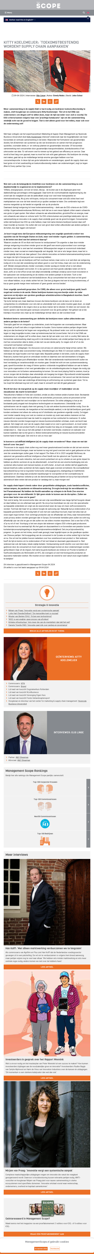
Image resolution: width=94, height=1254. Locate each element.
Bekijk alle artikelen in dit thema (47, 631)
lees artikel (47, 967)
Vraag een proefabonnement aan (47, 1234)
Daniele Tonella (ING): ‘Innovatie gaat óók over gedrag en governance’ (37, 625)
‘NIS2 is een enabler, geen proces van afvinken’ (28, 619)
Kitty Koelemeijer (34, 137)
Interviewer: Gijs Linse (69, 732)
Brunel (23, 686)
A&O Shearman (22, 757)
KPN (23, 683)
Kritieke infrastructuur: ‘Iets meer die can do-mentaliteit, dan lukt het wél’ (39, 622)
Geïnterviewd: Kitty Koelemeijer (69, 658)
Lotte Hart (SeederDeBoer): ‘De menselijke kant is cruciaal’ (33, 613)
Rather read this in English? (20, 20)
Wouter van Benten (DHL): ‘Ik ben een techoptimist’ (30, 616)
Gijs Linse (40, 95)
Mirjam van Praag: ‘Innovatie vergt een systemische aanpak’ (33, 610)
